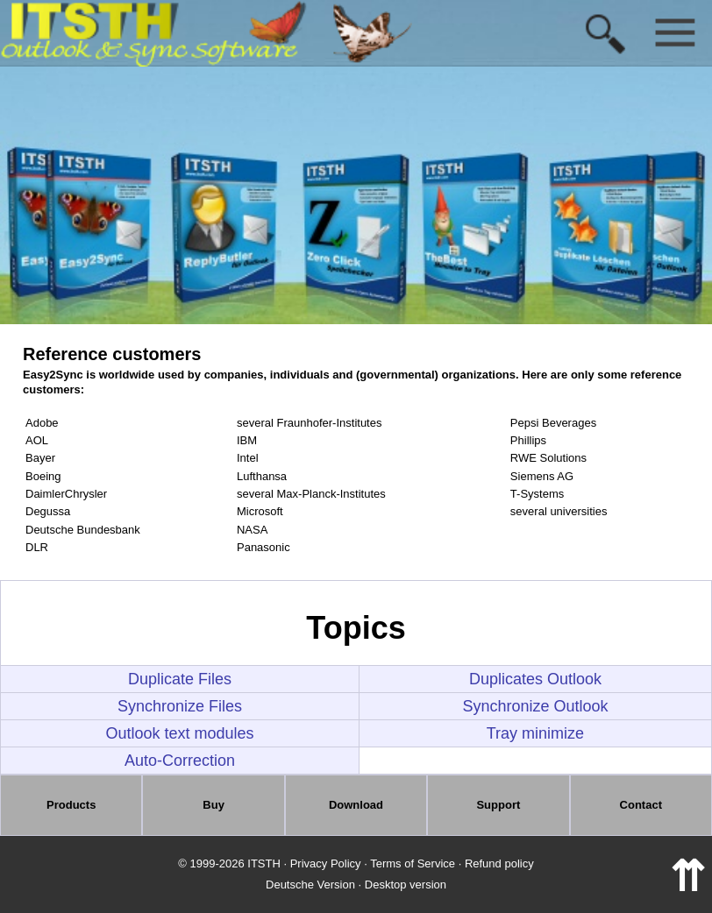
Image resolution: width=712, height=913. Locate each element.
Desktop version (405, 884)
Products (71, 804)
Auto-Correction (180, 760)
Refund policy (499, 863)
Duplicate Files (179, 679)
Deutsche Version (310, 884)
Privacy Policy (325, 863)
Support (498, 804)
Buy (213, 804)
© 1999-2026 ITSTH (229, 863)
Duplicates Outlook (535, 679)
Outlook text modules (179, 733)
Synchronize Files (179, 706)
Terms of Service (412, 863)
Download (356, 804)
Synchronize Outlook (535, 706)
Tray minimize (535, 733)
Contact (641, 804)
